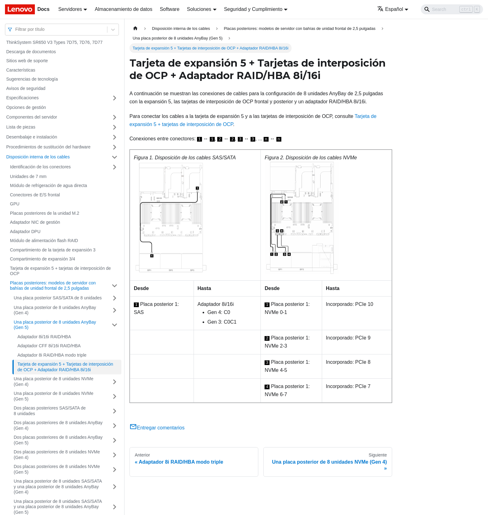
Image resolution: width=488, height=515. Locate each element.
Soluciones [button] (199, 9)
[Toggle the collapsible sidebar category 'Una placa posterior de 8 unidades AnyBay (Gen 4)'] (114, 310)
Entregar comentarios (157, 427)
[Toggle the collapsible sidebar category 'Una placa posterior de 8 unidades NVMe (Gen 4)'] (114, 381)
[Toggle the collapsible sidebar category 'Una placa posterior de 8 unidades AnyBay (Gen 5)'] (114, 325)
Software (169, 9)
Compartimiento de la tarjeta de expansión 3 (53, 249)
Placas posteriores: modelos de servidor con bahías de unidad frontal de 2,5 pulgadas (53, 285)
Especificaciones (22, 97)
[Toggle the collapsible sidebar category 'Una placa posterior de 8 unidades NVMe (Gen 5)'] (114, 396)
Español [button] (390, 9)
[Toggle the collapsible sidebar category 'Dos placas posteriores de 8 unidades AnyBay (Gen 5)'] (114, 440)
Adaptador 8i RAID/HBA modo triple (52, 355)
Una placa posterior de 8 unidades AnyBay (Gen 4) (55, 310)
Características (20, 70)
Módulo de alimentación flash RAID (44, 240)
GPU (14, 203)
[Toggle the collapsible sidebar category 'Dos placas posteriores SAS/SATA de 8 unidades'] (114, 411)
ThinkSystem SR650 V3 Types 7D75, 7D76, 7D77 (54, 42)
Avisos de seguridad (25, 88)
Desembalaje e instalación (31, 136)
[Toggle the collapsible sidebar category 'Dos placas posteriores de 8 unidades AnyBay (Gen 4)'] (114, 425)
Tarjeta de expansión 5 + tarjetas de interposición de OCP (60, 271)
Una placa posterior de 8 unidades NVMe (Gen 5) (53, 396)
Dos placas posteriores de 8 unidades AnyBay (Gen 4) (58, 425)
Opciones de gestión (26, 107)
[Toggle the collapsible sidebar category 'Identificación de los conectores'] (114, 167)
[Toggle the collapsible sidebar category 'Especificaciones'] (114, 98)
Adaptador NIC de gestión (35, 222)
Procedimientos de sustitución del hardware (48, 146)
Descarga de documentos (31, 51)
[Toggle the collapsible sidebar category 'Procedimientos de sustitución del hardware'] (114, 147)
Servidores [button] (70, 9)
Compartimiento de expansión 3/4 (42, 258)
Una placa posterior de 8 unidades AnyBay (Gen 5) (55, 325)
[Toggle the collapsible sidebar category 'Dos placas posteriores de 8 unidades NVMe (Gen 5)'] (114, 469)
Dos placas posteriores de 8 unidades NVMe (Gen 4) (57, 454)
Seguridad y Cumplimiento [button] (253, 9)
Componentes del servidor (31, 117)
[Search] (452, 9)
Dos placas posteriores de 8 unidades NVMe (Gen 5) (57, 469)
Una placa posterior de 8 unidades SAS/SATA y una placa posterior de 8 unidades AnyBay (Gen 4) (58, 486)
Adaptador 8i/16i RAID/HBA (44, 336)
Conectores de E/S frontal (35, 194)
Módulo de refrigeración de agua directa (48, 185)
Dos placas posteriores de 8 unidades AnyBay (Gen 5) (58, 440)
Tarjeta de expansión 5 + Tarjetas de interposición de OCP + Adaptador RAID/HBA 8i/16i (65, 367)
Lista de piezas (20, 126)
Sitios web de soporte (27, 60)
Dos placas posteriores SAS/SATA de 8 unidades (50, 410)
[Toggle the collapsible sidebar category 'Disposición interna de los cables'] (114, 157)
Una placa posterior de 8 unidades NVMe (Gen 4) (53, 381)
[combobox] (15, 29)
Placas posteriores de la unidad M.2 (44, 213)
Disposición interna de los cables (38, 156)
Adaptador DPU (25, 231)
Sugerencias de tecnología (32, 79)
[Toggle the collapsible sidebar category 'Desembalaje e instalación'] (114, 137)
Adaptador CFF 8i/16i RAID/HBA (49, 345)
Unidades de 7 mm (28, 176)
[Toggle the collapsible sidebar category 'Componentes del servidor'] (114, 117)
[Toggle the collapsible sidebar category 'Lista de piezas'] (114, 127)
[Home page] (135, 28)
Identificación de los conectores (40, 166)
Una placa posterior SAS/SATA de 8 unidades (58, 297)
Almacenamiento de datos (123, 9)
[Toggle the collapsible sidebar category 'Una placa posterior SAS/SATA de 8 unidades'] (114, 298)
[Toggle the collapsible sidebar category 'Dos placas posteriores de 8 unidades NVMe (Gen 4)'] (114, 454)
